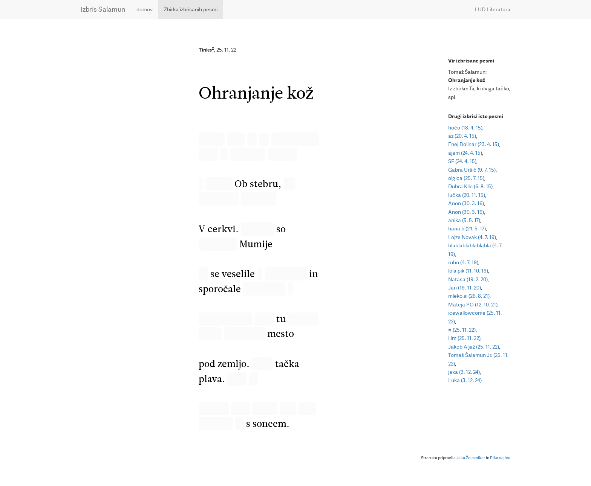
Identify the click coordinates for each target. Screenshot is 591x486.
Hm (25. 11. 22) (464, 338)
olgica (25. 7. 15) (466, 178)
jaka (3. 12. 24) (464, 372)
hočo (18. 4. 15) (465, 127)
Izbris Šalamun (103, 9)
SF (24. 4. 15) (462, 161)
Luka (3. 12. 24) (465, 380)
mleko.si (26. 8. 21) (469, 296)
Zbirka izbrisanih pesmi (190, 9)
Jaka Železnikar (470, 458)
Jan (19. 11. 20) (464, 287)
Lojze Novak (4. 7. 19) (472, 237)
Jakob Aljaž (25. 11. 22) (473, 346)
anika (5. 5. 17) (464, 220)
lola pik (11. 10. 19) (468, 270)
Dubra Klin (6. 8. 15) (470, 186)
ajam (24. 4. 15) (465, 152)
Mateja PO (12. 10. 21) (473, 304)
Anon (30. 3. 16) (466, 203)
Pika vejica (500, 458)
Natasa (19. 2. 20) (468, 279)
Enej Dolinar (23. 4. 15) (473, 144)
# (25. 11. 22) (462, 329)
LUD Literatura (492, 9)
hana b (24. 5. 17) (467, 228)
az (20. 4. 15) (462, 136)
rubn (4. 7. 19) (463, 262)
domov (144, 9)
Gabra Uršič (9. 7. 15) (472, 169)
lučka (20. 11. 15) (466, 195)
